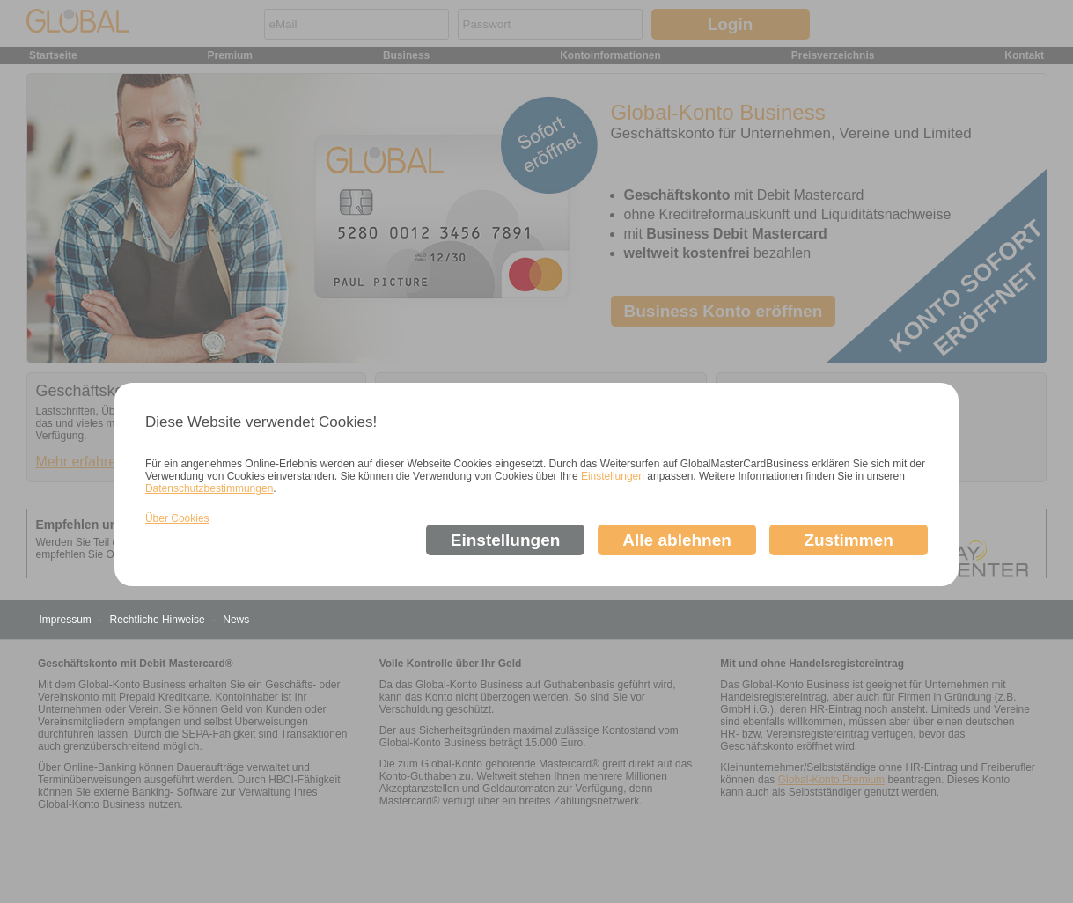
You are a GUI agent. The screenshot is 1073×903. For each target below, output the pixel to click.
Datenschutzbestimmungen (209, 488)
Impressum (67, 619)
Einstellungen (612, 476)
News (236, 619)
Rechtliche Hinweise (159, 619)
